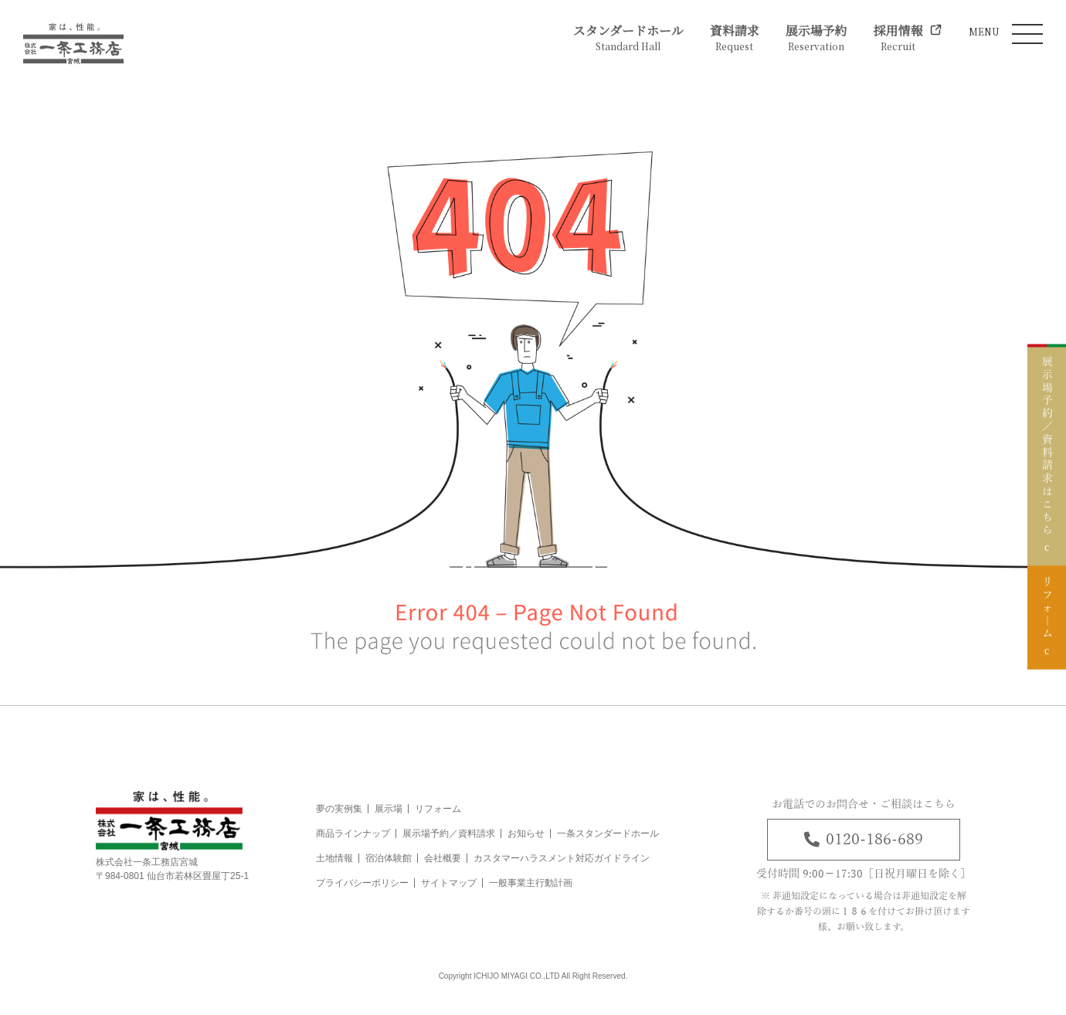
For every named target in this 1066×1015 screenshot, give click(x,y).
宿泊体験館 (388, 858)
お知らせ (526, 833)
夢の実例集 (339, 808)
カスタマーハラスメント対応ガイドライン (562, 858)
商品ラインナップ (353, 833)
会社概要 (442, 858)
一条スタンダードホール (608, 833)
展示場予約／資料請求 (448, 833)
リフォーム (438, 808)
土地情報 (334, 858)
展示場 (388, 808)
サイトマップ (449, 883)
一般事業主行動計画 (530, 883)
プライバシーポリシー (362, 883)
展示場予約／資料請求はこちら (1046, 440)
